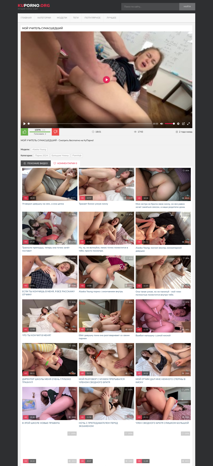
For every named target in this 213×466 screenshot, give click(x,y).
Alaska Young (39, 149)
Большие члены (60, 155)
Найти (187, 6)
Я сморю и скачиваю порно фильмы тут (78, 460)
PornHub (76, 155)
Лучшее (111, 17)
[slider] (90, 123)
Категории (44, 17)
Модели (62, 17)
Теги (76, 17)
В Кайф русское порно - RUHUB (74, 456)
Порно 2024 (41, 155)
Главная (26, 17)
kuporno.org (72, 441)
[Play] (24, 124)
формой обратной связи (105, 453)
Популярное (93, 17)
